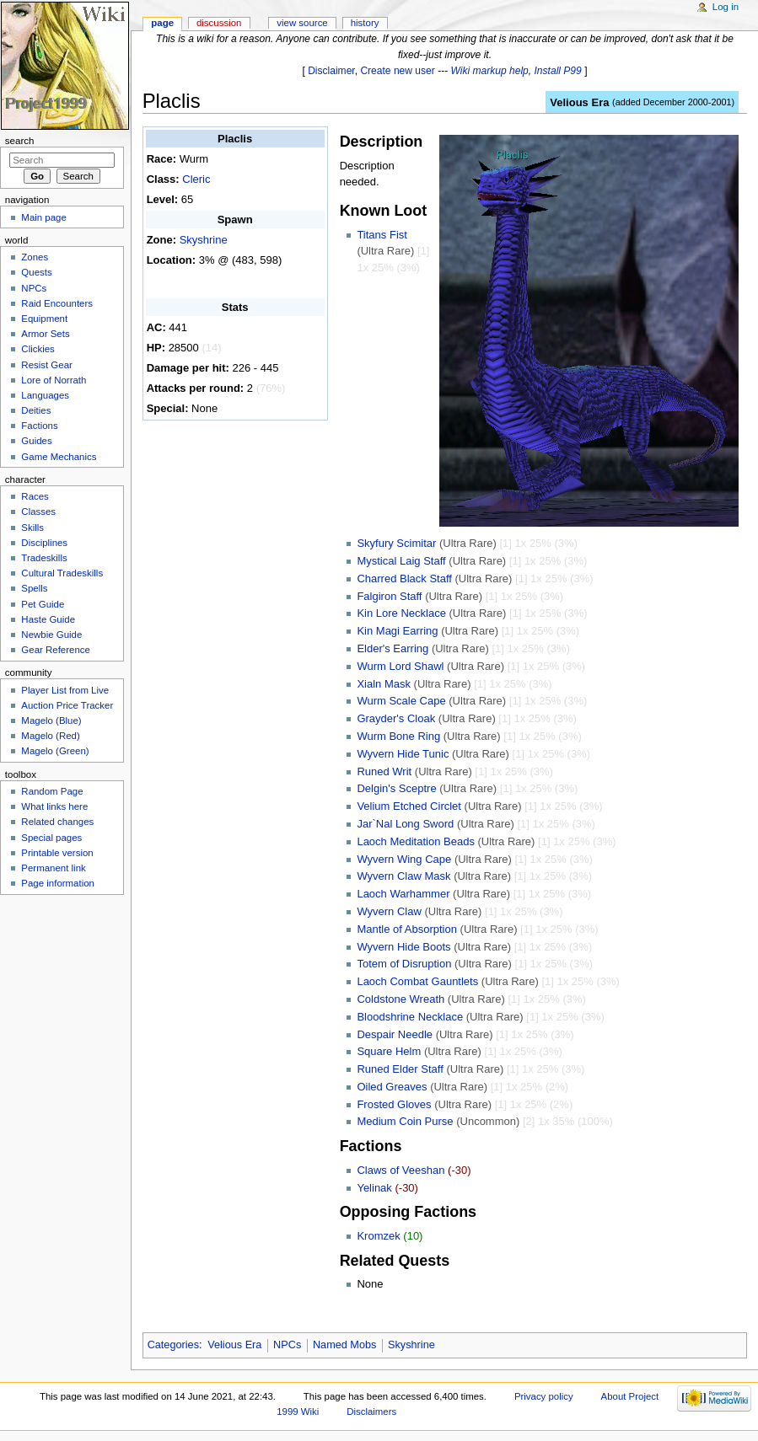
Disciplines (44, 543)
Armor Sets (45, 334)
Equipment (44, 318)
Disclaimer (331, 71)
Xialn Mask (384, 684)
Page (162, 23)
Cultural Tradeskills (62, 573)
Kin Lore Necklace (401, 613)
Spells (34, 588)
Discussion (218, 23)
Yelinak (374, 1187)
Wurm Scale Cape (401, 700)
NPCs (287, 1345)
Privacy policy (543, 1396)
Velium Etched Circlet (409, 806)
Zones (34, 257)
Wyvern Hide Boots (403, 946)
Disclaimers (371, 1411)
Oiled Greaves (392, 1086)
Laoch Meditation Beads (415, 841)
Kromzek (378, 1235)
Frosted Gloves (394, 1104)
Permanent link (53, 868)
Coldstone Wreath (400, 999)
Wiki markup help (490, 71)
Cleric (196, 179)
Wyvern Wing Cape (404, 859)
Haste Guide (48, 619)
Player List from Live (65, 690)
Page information (57, 883)
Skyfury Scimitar (396, 543)
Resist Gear (46, 365)
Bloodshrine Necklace (410, 1016)
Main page (44, 217)
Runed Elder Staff (400, 1069)
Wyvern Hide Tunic (403, 753)
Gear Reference (55, 650)
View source (302, 23)
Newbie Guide (51, 634)
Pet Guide (42, 604)
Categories (173, 1345)
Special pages (51, 838)
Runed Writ (384, 771)
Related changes (57, 822)
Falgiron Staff (389, 596)
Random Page (52, 791)
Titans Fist (381, 234)
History (365, 23)
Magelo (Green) (55, 751)
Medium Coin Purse (405, 1121)
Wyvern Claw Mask (403, 876)
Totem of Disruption (404, 963)
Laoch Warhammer (403, 893)
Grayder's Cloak (396, 718)
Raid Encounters (57, 303)
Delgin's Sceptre (396, 788)
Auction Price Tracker (67, 705)
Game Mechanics (58, 457)
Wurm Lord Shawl (400, 666)
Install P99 (558, 71)
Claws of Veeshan (400, 1170)
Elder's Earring (392, 648)
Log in (725, 7)
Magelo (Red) (50, 736)
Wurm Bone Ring (398, 736)
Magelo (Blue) (51, 720)
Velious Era (579, 102)
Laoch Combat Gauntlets (417, 981)
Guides (36, 441)
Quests (36, 272)
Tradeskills (44, 558)
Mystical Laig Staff (401, 560)
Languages (45, 395)
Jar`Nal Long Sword (405, 823)
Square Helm (389, 1051)
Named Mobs (344, 1345)
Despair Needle (395, 1034)
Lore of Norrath (53, 380)
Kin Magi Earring (397, 630)
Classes (38, 511)
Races (34, 496)
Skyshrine (204, 239)
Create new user (397, 71)
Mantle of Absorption (407, 929)
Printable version (57, 853)
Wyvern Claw (389, 911)
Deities (36, 410)
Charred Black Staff (404, 578)
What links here (54, 806)
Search (20, 141)
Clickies (37, 349)
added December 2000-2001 (674, 102)
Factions (39, 426)
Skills (32, 527)
